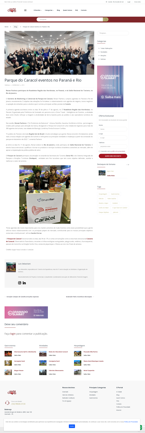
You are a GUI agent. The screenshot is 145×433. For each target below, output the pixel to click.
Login (128, 2)
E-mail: (101, 134)
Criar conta (137, 2)
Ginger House (18, 370)
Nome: (101, 125)
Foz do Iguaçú (66, 401)
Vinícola (101, 198)
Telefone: (102, 142)
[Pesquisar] (70, 19)
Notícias (102, 59)
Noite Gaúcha (112, 198)
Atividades (92, 395)
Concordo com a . (113, 151)
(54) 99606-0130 (18, 404)
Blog (58, 10)
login (13, 333)
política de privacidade (118, 151)
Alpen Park (110, 171)
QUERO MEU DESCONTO (113, 156)
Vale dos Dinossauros (56, 370)
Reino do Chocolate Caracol (58, 352)
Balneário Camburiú (68, 398)
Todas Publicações (105, 48)
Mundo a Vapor (103, 203)
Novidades (103, 52)
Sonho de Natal (103, 208)
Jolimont (115, 212)
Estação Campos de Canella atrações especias (22, 297)
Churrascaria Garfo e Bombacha (25, 352)
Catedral (115, 203)
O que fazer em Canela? (119, 208)
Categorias (49, 10)
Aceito (72, 426)
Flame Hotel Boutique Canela (93, 361)
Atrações (102, 55)
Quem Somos (67, 10)
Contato (84, 10)
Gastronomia (115, 194)
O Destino (37, 10)
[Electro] (12, 10)
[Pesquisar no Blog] (113, 33)
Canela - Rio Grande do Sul (114, 2)
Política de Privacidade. (131, 422)
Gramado (65, 392)
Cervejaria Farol (19, 361)
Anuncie (118, 410)
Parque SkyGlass (104, 212)
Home (6, 27)
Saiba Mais (111, 175)
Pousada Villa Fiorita (91, 352)
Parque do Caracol (14, 239)
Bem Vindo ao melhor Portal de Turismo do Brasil (19, 2)
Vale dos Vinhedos (68, 395)
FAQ (76, 10)
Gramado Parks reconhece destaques (80, 297)
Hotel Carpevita (89, 370)
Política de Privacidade (123, 407)
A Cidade (119, 392)
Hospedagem (103, 194)
